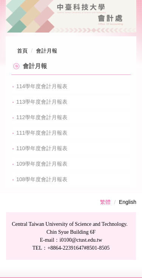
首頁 (22, 51)
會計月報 (46, 51)
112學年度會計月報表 (41, 117)
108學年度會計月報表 (41, 179)
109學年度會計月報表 (41, 164)
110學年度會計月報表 (41, 148)
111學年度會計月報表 (41, 133)
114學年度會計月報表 (41, 86)
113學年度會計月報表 (41, 102)
